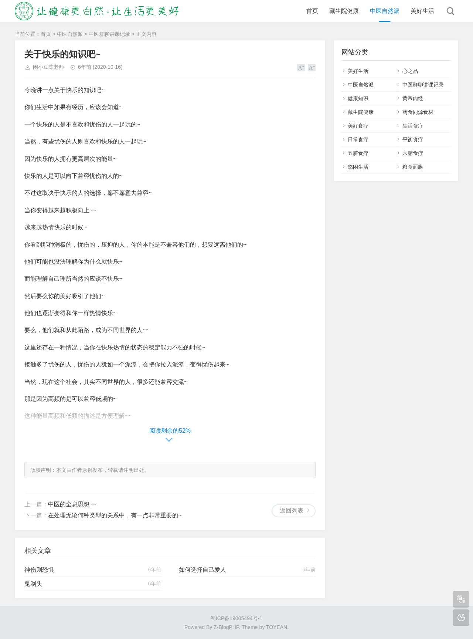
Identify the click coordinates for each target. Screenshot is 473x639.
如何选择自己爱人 (202, 570)
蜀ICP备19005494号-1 (236, 618)
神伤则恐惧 (39, 570)
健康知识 (358, 98)
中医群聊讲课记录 (109, 34)
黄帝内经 (412, 98)
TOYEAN (276, 627)
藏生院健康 (344, 11)
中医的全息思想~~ (72, 504)
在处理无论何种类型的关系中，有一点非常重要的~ (114, 515)
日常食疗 (358, 139)
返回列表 (291, 510)
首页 (312, 11)
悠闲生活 (358, 167)
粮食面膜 (412, 167)
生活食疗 (412, 126)
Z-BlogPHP (226, 627)
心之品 (410, 71)
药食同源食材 (417, 112)
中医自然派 (384, 11)
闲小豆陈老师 (48, 67)
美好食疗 (358, 126)
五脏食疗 (358, 153)
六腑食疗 (412, 153)
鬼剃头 (33, 584)
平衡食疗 (412, 139)
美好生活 (422, 11)
